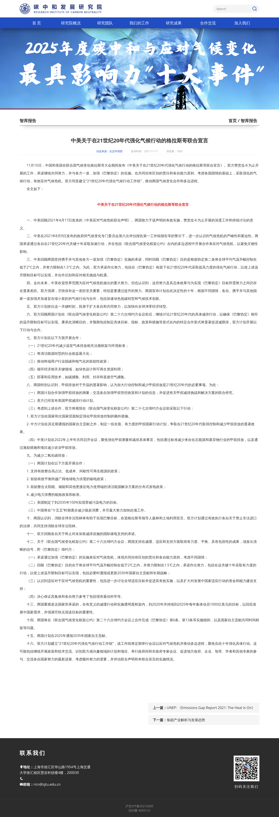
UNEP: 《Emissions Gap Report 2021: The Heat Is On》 (211, 707)
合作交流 (208, 22)
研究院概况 (71, 22)
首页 (232, 120)
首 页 (36, 22)
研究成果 (174, 22)
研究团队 (105, 22)
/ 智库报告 (247, 120)
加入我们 (242, 22)
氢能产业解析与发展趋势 (186, 719)
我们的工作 (139, 22)
